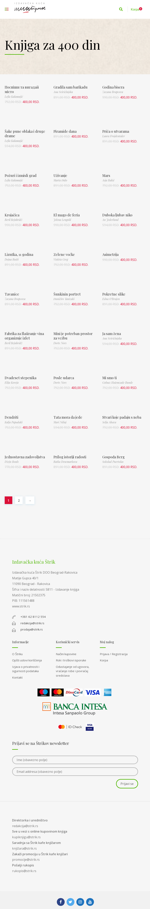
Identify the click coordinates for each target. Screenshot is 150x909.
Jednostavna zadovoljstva (25, 457)
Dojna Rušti (12, 259)
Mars (106, 175)
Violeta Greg (61, 259)
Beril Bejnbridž (13, 220)
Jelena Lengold (62, 220)
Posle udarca (64, 377)
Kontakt (17, 677)
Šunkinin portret (67, 294)
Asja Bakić (108, 180)
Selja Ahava (109, 422)
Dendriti (11, 417)
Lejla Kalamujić (14, 97)
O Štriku (17, 654)
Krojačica (12, 215)
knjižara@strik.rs (24, 848)
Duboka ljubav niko (117, 215)
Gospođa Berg (113, 457)
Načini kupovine (66, 654)
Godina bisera (113, 87)
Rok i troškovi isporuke (71, 660)
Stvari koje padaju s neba (121, 417)
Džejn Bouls (12, 462)
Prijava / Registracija (114, 654)
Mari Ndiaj (60, 422)
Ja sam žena (111, 333)
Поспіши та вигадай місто (22, 89)
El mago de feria (67, 215)
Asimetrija (110, 254)
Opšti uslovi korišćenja (27, 660)
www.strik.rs (21, 606)
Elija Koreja (12, 382)
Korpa (104, 660)
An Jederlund (110, 220)
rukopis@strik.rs (24, 871)
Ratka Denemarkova (65, 462)
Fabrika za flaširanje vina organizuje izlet (24, 335)
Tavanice (12, 294)
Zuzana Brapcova (112, 92)
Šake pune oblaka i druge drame (25, 133)
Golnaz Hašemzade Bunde (117, 382)
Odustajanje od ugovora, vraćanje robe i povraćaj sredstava (72, 671)
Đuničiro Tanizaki (64, 299)
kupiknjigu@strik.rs (26, 837)
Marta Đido (60, 180)
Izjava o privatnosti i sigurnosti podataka (25, 669)
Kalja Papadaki (13, 422)
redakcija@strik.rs (25, 826)
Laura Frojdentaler (113, 136)
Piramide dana (65, 131)
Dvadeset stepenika (20, 377)
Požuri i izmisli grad (21, 175)
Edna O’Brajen (111, 299)
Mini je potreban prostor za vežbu (73, 335)
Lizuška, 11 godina (19, 254)
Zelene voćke (64, 254)
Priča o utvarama (115, 131)
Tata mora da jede (68, 417)
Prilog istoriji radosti (70, 457)
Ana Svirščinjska (63, 92)
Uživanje (60, 175)
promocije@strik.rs (26, 859)
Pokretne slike (113, 294)
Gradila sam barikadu (71, 87)
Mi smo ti (109, 377)
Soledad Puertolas (112, 462)
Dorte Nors (60, 343)
